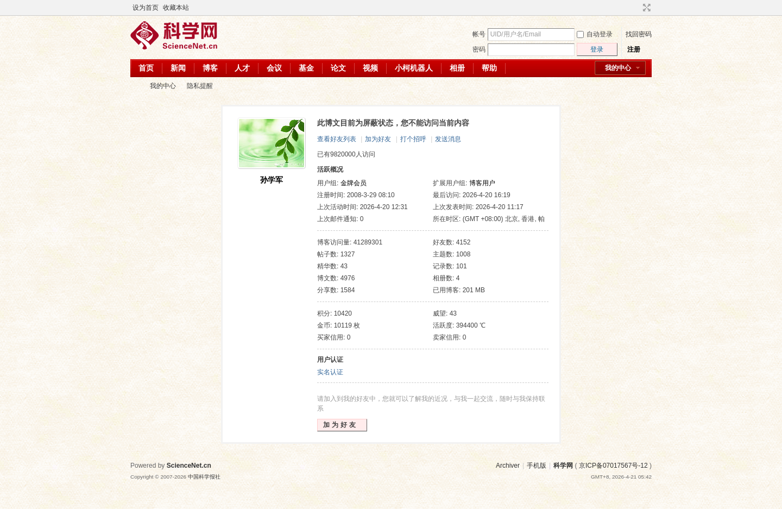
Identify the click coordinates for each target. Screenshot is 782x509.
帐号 (478, 34)
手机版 (536, 465)
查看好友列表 (336, 139)
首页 (146, 68)
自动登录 (595, 34)
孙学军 (271, 179)
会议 (274, 68)
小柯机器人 (414, 68)
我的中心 (618, 68)
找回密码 (639, 34)
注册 (633, 49)
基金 (306, 68)
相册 (457, 68)
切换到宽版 (645, 7)
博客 (210, 68)
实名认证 (330, 372)
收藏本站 (176, 7)
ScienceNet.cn (189, 465)
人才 (242, 68)
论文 (338, 68)
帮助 (489, 68)
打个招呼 (413, 139)
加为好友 (378, 139)
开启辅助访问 (636, 7)
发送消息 (448, 139)
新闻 (178, 68)
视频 (370, 68)
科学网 (134, 86)
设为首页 (146, 7)
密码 (478, 49)
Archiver (508, 465)
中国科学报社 (204, 477)
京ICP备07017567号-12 (613, 465)
